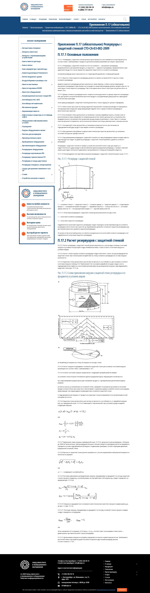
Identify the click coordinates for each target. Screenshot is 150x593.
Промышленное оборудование (33, 142)
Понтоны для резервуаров (31, 134)
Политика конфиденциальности (31, 578)
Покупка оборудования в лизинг (33, 130)
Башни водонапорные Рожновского (35, 73)
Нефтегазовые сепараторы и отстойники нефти (37, 116)
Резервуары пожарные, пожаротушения (36, 165)
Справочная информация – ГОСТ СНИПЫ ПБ (60, 27)
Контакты (108, 583)
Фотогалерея (109, 580)
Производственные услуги (31, 138)
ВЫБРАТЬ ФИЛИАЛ (68, 8)
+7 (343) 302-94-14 (86, 7)
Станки (24, 174)
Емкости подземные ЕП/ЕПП (32, 88)
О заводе (108, 564)
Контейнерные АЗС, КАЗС (31, 100)
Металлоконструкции (30, 107)
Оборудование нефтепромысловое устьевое (35, 122)
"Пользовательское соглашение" (106, 590)
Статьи (107, 577)
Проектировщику (36, 27)
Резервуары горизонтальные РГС (34, 157)
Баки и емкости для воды (31, 61)
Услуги (107, 575)
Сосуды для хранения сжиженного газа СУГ (36, 169)
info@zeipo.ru (107, 7)
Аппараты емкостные (30, 52)
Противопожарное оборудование (34, 146)
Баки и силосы (27, 65)
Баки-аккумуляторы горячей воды (34, 69)
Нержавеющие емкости (30, 111)
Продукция (109, 567)
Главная (25, 27)
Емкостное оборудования (31, 92)
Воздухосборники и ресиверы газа (34, 80)
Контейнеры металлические (32, 103)
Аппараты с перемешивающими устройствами (34, 57)
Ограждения (26, 126)
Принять (122, 590)
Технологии (109, 569)
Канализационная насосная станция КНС (36, 96)
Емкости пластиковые (30, 84)
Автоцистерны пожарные (31, 48)
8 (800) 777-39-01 (85, 9)
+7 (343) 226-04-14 (83, 561)
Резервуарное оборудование (32, 149)
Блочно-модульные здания (32, 77)
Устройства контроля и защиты (33, 178)
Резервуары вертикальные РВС (33, 153)
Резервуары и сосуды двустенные (34, 161)
